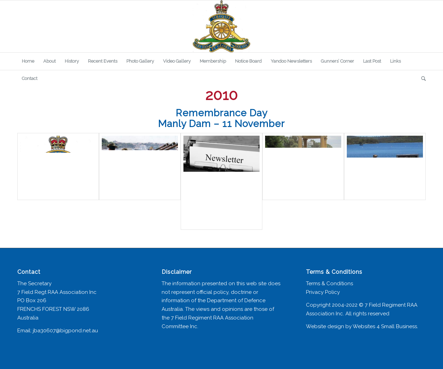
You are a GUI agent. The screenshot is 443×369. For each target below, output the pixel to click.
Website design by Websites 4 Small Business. (362, 326)
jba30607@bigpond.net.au (65, 330)
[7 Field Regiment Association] (221, 26)
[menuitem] (28, 61)
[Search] (421, 78)
